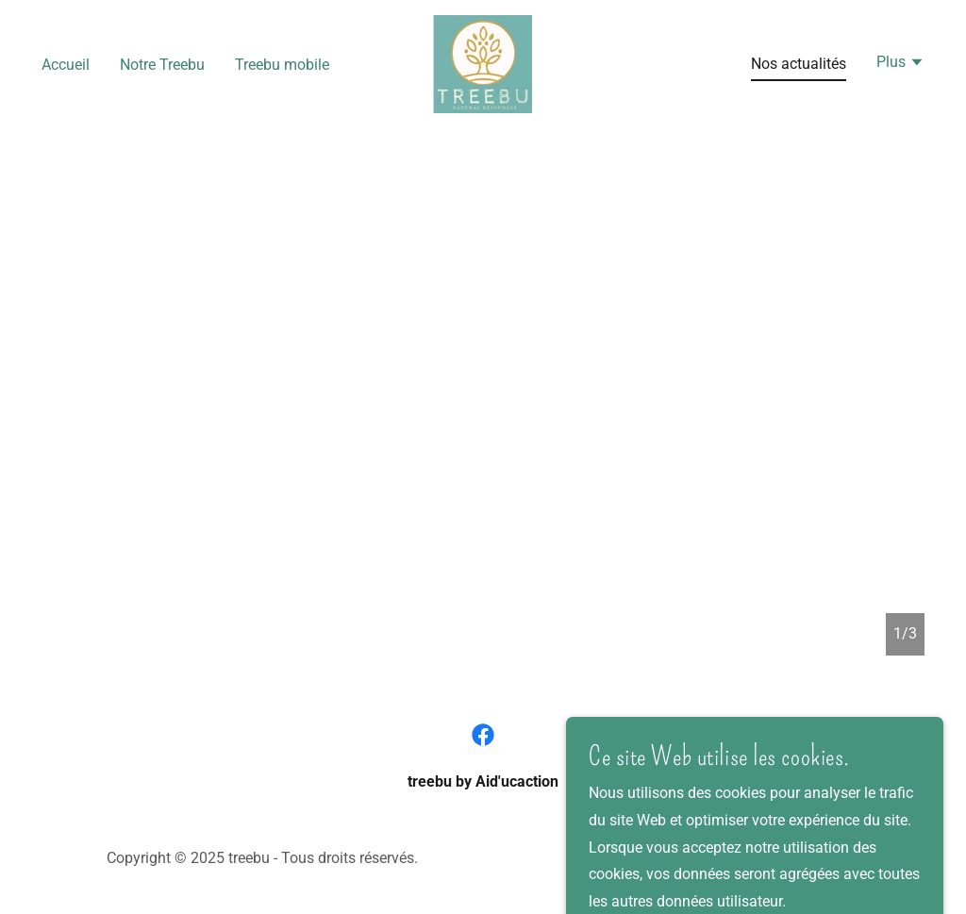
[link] (482, 63)
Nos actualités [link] (798, 64)
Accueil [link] (66, 65)
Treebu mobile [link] (282, 65)
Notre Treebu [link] (162, 65)
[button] (900, 64)
